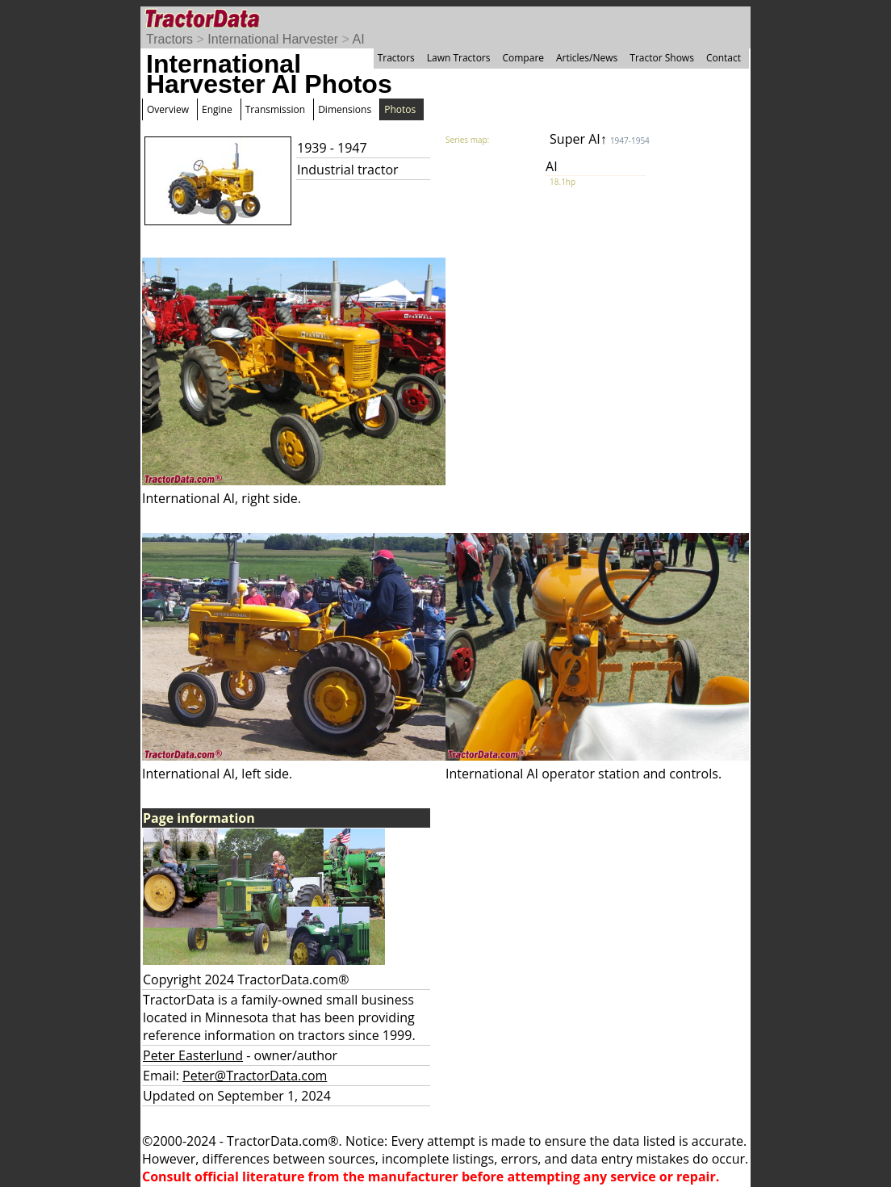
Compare (523, 58)
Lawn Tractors (459, 58)
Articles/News (586, 58)
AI (359, 39)
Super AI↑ (600, 139)
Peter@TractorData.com (254, 1075)
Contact (723, 58)
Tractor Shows (662, 58)
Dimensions (344, 109)
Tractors (169, 39)
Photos (400, 109)
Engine (217, 109)
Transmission (275, 109)
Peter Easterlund (193, 1055)
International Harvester (272, 39)
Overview (168, 109)
